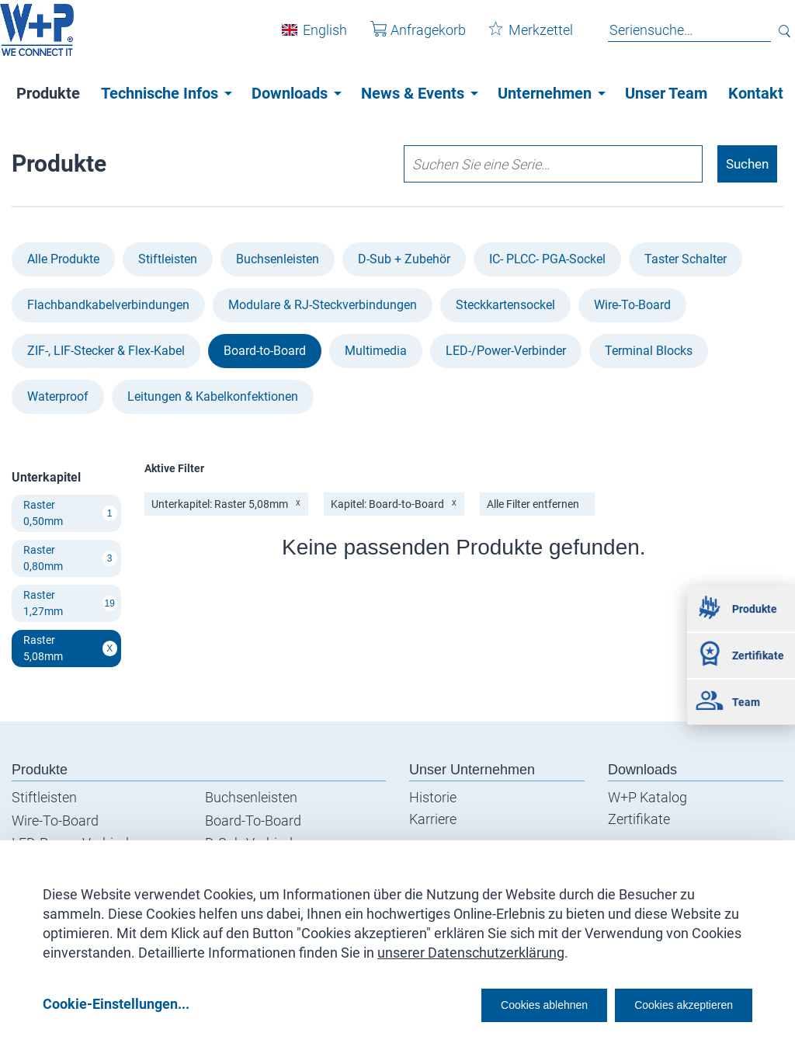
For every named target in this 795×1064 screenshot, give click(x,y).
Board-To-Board (253, 821)
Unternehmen (545, 93)
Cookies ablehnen (496, 1003)
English (313, 38)
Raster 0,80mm (70, 558)
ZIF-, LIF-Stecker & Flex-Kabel (106, 351)
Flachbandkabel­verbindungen (108, 305)
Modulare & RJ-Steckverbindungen (322, 305)
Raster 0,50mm (70, 513)
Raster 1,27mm (70, 603)
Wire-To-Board (632, 305)
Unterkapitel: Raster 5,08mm (226, 505)
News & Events (412, 93)
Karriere (433, 820)
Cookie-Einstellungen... (116, 1003)
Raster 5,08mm (70, 649)
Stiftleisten (167, 259)
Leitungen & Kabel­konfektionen (212, 397)
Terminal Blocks (649, 351)
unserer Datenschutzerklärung (470, 947)
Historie (433, 798)
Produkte (48, 93)
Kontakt (755, 93)
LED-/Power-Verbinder (506, 351)
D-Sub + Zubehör (404, 259)
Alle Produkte (63, 259)
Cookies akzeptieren (669, 1003)
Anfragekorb (406, 37)
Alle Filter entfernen (535, 505)
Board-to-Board (265, 351)
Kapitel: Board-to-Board (395, 505)
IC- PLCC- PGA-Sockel (547, 259)
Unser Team (666, 93)
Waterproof (58, 397)
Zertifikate (639, 820)
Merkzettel (519, 37)
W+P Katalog (647, 798)
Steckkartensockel (505, 305)
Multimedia (376, 351)
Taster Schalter (685, 259)
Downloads (290, 93)
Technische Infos (159, 93)
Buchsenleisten (277, 259)
